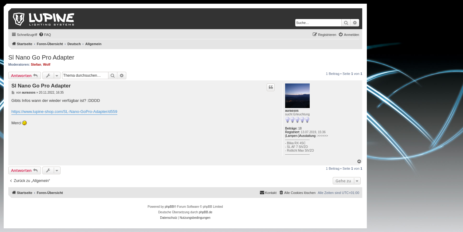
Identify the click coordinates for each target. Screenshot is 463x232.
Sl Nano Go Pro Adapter (41, 57)
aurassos (292, 110)
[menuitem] (45, 34)
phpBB (169, 206)
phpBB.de (205, 212)
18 (300, 128)
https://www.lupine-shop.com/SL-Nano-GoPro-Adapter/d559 (64, 111)
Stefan (36, 64)
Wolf (46, 64)
